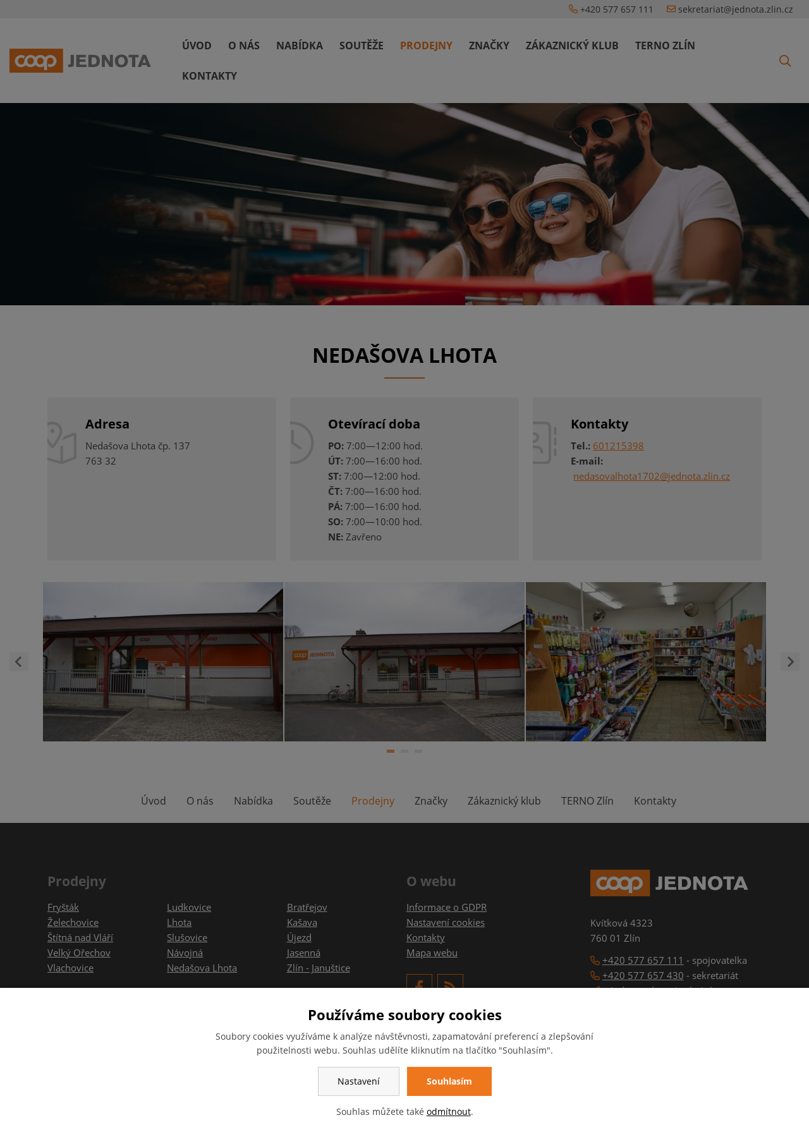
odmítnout (449, 1111)
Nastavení (359, 1081)
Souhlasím (449, 1081)
